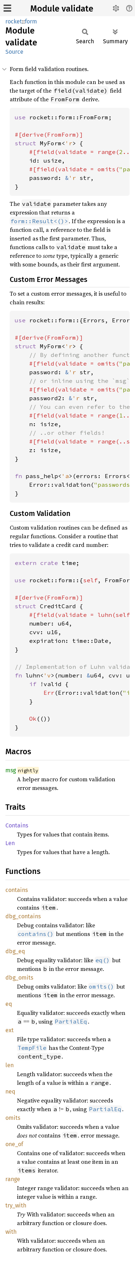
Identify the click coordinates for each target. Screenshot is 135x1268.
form (31, 21)
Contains (16, 825)
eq (8, 1003)
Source (14, 51)
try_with (15, 1205)
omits (12, 1117)
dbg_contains (23, 916)
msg (10, 770)
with (11, 1231)
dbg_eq (15, 951)
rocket (13, 21)
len (9, 1065)
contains (16, 890)
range (12, 1179)
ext (9, 1030)
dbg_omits (19, 977)
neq (10, 1091)
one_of (14, 1144)
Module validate (61, 9)
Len (10, 843)
